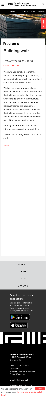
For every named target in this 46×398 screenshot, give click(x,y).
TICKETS (43, 23)
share (6, 66)
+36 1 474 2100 (22, 365)
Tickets (6, 145)
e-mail (15, 66)
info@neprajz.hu (22, 380)
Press (23, 271)
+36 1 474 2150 (25, 385)
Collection (28, 11)
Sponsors (23, 286)
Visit (12, 11)
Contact (23, 264)
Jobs (23, 278)
